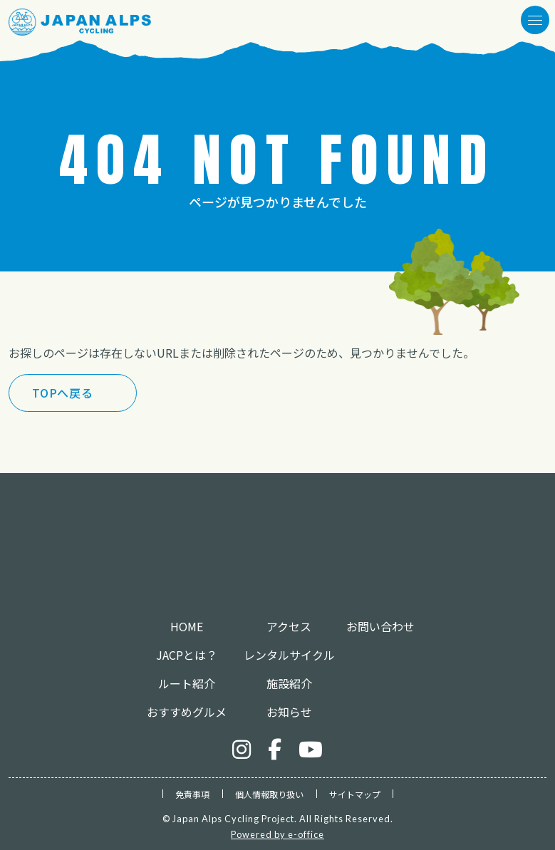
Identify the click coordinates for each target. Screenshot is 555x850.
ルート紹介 (186, 683)
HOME (186, 626)
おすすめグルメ (187, 711)
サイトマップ (354, 794)
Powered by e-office (277, 834)
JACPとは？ (186, 654)
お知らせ (289, 711)
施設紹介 (289, 683)
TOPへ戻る (62, 392)
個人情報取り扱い (269, 794)
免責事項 (192, 794)
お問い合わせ (380, 626)
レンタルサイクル (289, 654)
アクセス (288, 626)
